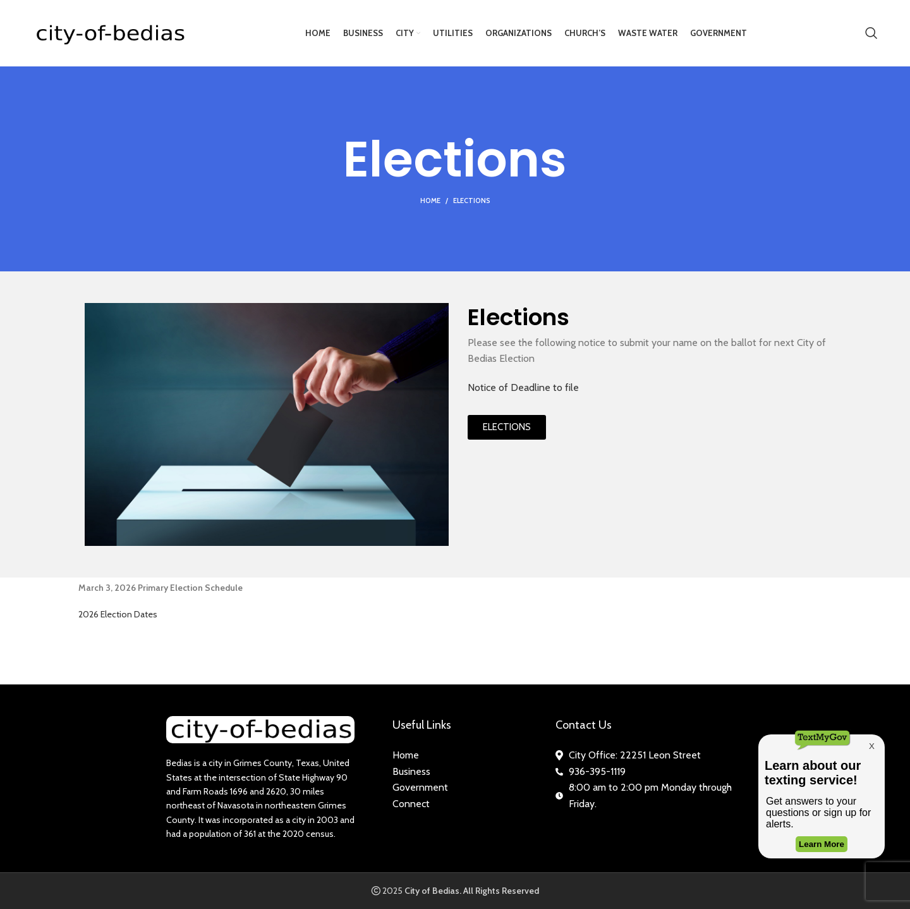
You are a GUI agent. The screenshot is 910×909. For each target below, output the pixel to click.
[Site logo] (109, 32)
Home (430, 200)
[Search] (871, 33)
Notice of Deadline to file (523, 387)
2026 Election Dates (117, 614)
